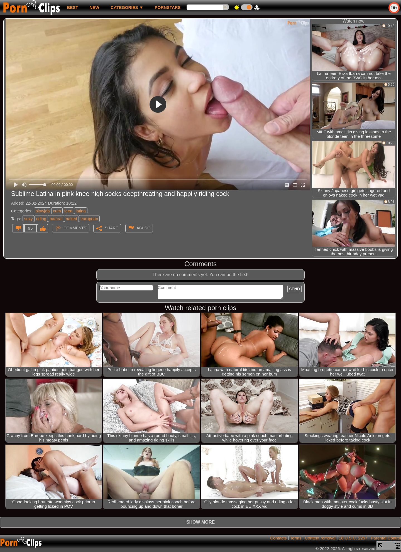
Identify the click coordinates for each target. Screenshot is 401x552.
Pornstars (168, 7)
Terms (295, 538)
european (89, 218)
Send (294, 289)
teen (68, 210)
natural (56, 218)
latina (81, 210)
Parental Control (386, 538)
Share (111, 228)
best (72, 7)
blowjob (42, 210)
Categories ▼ (127, 7)
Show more (200, 522)
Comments (74, 228)
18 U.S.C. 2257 (353, 538)
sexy (28, 218)
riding (41, 218)
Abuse (143, 228)
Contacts (278, 538)
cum (57, 210)
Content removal (320, 538)
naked (71, 218)
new (94, 7)
